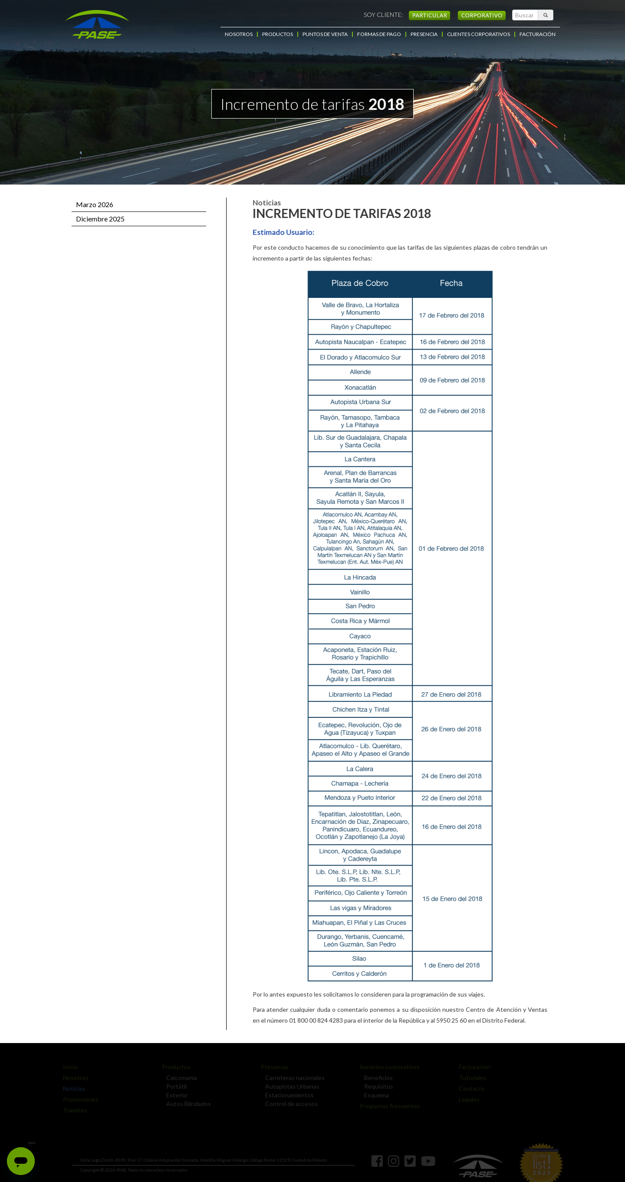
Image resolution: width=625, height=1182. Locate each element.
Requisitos (376, 1086)
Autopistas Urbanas (290, 1086)
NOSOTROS (239, 34)
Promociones (78, 1099)
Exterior (175, 1095)
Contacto (470, 1088)
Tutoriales (470, 1077)
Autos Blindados (186, 1103)
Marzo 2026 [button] (94, 204)
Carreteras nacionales (292, 1077)
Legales (467, 1099)
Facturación (472, 1066)
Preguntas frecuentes (388, 1105)
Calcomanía (179, 1077)
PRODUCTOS (277, 34)
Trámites (73, 1110)
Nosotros (73, 1077)
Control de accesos (289, 1103)
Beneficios (376, 1077)
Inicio (68, 1066)
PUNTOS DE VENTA (325, 34)
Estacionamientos (287, 1095)
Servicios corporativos (388, 1066)
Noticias (72, 1088)
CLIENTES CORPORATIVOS (478, 34)
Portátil (174, 1086)
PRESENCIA (424, 34)
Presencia (272, 1066)
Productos (174, 1066)
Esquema (374, 1095)
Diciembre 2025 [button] (100, 219)
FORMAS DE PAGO (379, 34)
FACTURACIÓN (538, 34)
